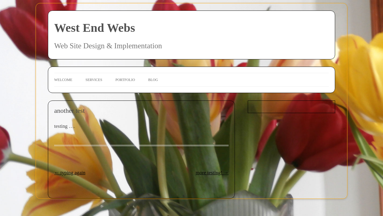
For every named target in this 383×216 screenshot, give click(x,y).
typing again (69, 173)
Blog (153, 80)
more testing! (212, 173)
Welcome (63, 80)
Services (94, 80)
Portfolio (125, 80)
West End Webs (94, 27)
